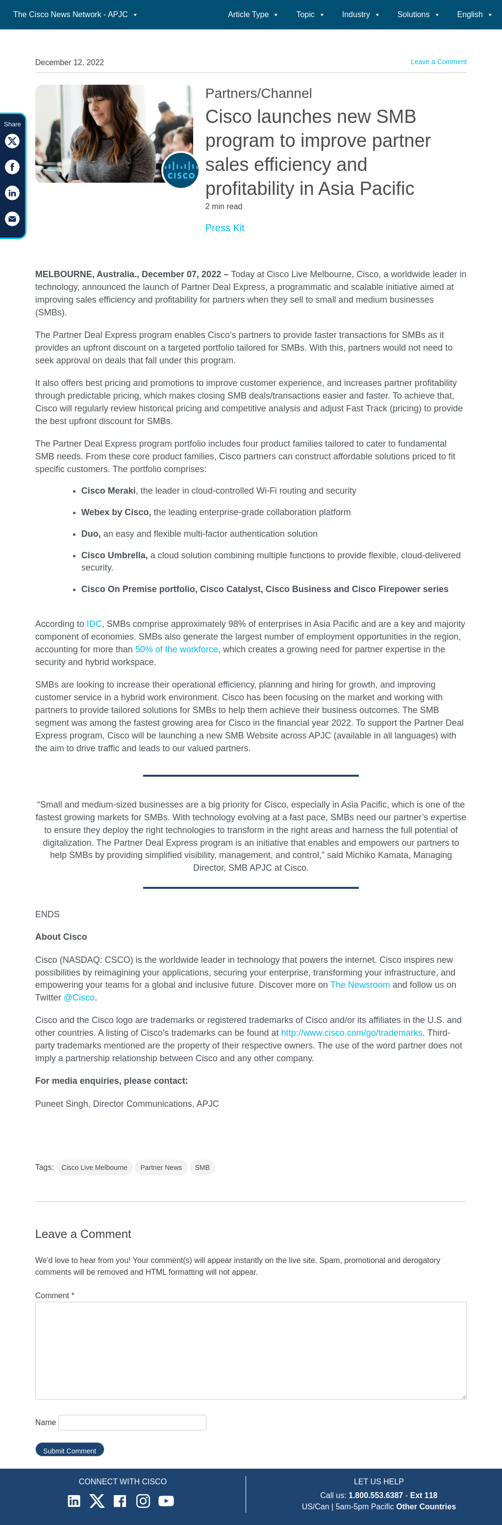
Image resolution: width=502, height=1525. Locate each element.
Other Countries (426, 1506)
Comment (55, 1295)
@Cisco (79, 997)
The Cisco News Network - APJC (76, 14)
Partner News (161, 1167)
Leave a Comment (439, 62)
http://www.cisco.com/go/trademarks (352, 1033)
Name (45, 1422)
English (475, 14)
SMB (202, 1167)
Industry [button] (361, 14)
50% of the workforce (176, 649)
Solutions (419, 14)
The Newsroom (360, 985)
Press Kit (225, 227)
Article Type (253, 14)
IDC (93, 624)
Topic (310, 14)
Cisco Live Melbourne (94, 1167)
